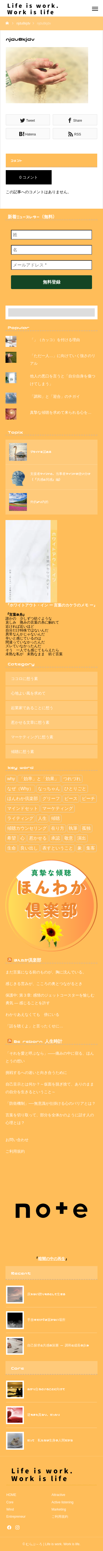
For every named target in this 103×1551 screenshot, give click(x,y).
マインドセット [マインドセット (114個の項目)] (22, 808)
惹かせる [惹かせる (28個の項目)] (38, 838)
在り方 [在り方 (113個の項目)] (57, 828)
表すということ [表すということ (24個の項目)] (57, 848)
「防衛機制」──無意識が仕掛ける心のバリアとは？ (50, 1103)
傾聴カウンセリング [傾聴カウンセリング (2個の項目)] (27, 828)
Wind (10, 1509)
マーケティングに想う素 (32, 737)
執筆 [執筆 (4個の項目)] (73, 828)
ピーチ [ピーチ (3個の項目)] (88, 798)
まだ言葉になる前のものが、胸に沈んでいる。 (45, 972)
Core (9, 1502)
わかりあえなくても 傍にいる (32, 1014)
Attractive (58, 1495)
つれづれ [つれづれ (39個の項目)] (72, 778)
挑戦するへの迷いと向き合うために (36, 1072)
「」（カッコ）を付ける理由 (55, 340)
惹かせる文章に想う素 (30, 722)
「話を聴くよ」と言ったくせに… (34, 1026)
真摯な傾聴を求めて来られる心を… (60, 412)
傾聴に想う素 (22, 751)
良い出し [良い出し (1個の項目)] (29, 848)
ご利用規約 (15, 1151)
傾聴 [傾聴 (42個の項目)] (55, 818)
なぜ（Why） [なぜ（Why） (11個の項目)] (20, 788)
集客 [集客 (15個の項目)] (90, 848)
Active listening (63, 1502)
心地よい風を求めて (28, 693)
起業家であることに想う (32, 708)
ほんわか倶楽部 (27, 960)
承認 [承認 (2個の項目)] (55, 838)
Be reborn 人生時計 (38, 1041)
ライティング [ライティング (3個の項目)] (20, 818)
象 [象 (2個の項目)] (79, 848)
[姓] (51, 235)
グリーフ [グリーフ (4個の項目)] (51, 798)
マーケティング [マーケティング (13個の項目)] (57, 808)
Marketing (59, 1509)
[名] (51, 250)
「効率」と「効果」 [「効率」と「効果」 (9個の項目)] (39, 778)
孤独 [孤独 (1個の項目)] (86, 828)
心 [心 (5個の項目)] (22, 838)
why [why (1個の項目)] (11, 778)
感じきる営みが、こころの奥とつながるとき (43, 983)
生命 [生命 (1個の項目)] (11, 848)
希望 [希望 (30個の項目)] (11, 838)
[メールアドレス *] (51, 265)
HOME (11, 1495)
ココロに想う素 (24, 678)
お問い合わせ (17, 1140)
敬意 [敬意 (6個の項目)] (68, 838)
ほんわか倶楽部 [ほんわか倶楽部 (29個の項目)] (22, 798)
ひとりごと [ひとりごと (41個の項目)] (75, 788)
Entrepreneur (16, 1517)
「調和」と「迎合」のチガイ (55, 396)
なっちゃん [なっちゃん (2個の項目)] (49, 788)
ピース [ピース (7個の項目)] (70, 798)
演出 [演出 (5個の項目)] (81, 838)
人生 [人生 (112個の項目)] (42, 818)
